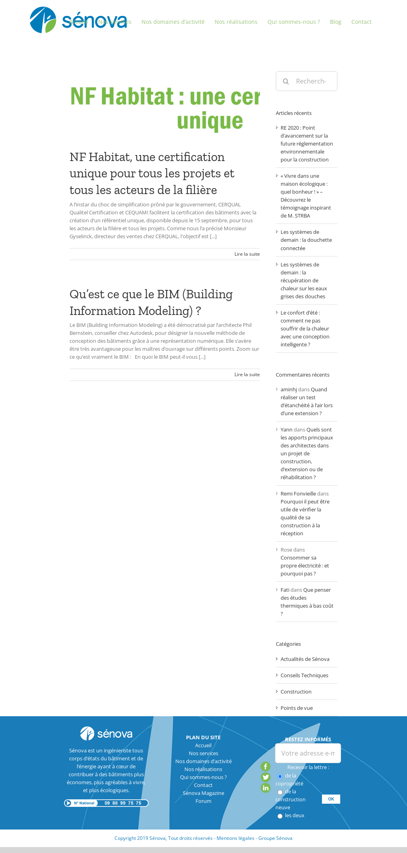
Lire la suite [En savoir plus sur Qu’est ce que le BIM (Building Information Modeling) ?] (247, 374)
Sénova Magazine (203, 793)
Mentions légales (235, 838)
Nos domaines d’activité (203, 761)
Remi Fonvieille (298, 493)
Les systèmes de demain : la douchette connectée (306, 239)
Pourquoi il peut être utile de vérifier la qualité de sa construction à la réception (305, 517)
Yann (287, 429)
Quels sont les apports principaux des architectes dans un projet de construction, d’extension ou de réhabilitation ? (307, 453)
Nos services (203, 753)
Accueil (203, 745)
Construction (296, 691)
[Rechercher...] (306, 81)
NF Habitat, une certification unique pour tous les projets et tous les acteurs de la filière (152, 173)
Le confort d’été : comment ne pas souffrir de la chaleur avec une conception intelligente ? (305, 328)
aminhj (289, 389)
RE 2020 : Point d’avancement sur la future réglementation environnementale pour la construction (307, 143)
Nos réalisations (203, 769)
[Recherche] (286, 81)
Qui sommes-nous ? (203, 777)
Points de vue (297, 707)
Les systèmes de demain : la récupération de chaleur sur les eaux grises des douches (304, 280)
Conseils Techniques (304, 675)
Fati (285, 589)
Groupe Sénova (275, 838)
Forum (203, 800)
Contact (203, 785)
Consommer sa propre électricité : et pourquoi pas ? (305, 565)
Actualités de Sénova (305, 659)
